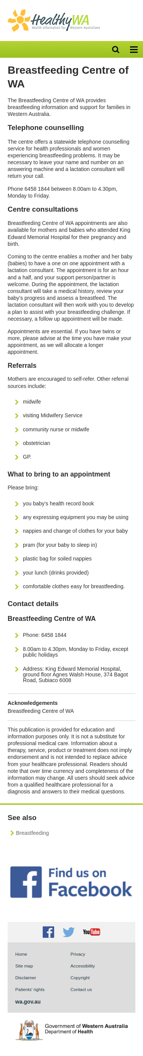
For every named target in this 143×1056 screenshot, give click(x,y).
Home (21, 954)
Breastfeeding (32, 833)
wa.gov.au (28, 1002)
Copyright (80, 977)
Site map (24, 965)
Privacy (78, 954)
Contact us (81, 989)
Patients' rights (30, 989)
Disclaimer (25, 977)
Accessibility (83, 965)
